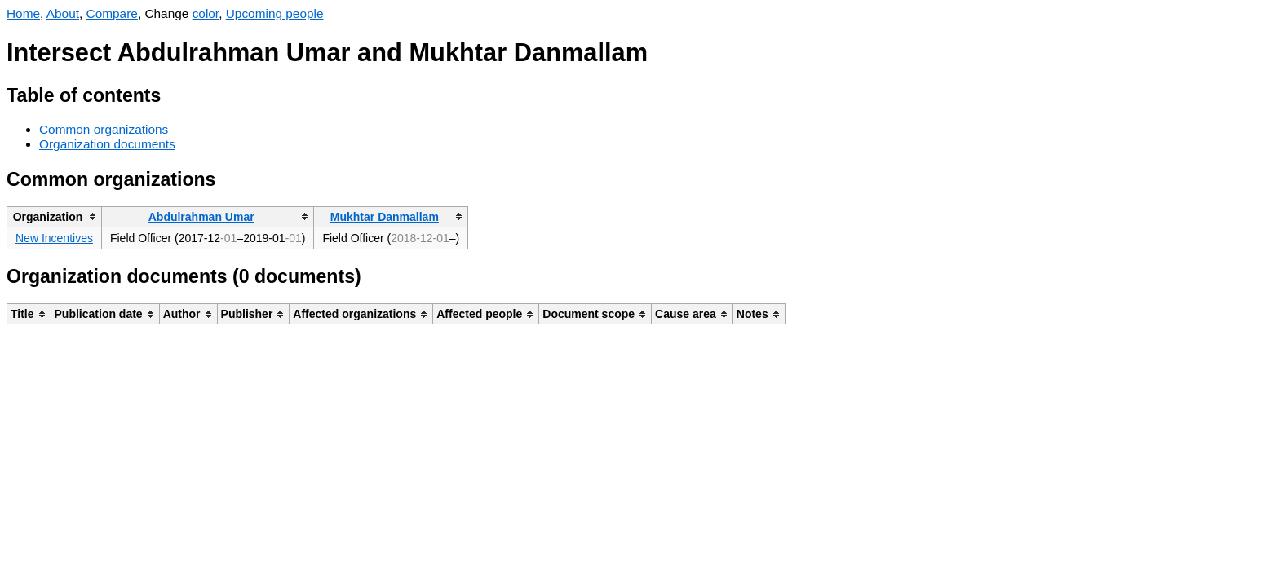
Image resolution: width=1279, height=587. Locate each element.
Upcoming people (275, 13)
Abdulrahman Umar (201, 216)
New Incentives (54, 238)
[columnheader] (54, 216)
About (62, 13)
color (206, 13)
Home (23, 13)
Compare (112, 13)
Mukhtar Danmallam (384, 216)
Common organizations (103, 129)
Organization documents (107, 144)
